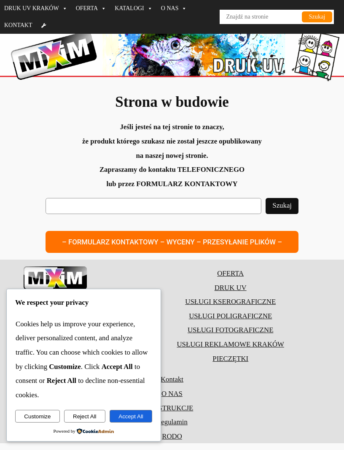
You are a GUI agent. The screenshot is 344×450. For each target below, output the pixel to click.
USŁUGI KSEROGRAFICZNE (230, 302)
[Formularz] (44, 25)
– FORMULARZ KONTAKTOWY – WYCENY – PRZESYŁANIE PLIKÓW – (172, 242)
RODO (172, 436)
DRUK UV (231, 288)
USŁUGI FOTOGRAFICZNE (230, 330)
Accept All (130, 416)
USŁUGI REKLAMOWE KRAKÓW (230, 344)
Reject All (85, 416)
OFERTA (91, 8)
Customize (37, 416)
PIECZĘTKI (230, 359)
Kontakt (172, 380)
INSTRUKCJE (172, 408)
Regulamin (172, 422)
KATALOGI (134, 8)
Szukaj (317, 16)
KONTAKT (18, 25)
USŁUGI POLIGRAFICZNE (230, 316)
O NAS (174, 8)
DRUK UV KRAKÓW (35, 8)
